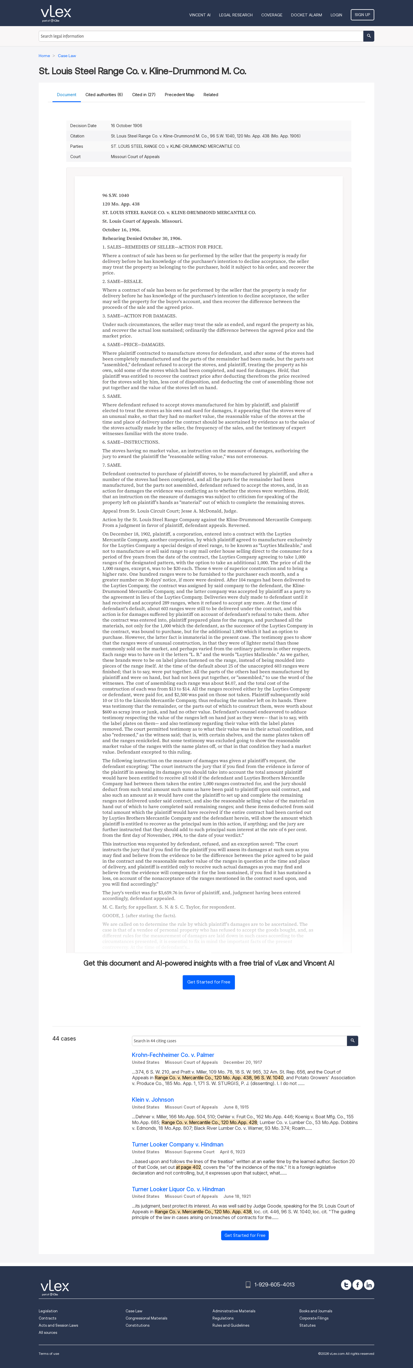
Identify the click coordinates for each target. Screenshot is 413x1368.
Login (336, 15)
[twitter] (346, 1285)
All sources (48, 1332)
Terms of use (49, 1353)
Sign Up (362, 14)
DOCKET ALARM (306, 15)
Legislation (48, 1311)
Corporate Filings (313, 1318)
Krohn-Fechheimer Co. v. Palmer (173, 1055)
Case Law (134, 1311)
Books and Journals (315, 1311)
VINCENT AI (200, 15)
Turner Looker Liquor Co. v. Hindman (178, 1189)
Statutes (307, 1325)
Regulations (223, 1318)
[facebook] (357, 1285)
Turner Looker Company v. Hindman (177, 1144)
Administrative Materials (234, 1311)
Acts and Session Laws (58, 1325)
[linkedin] (369, 1285)
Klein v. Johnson (153, 1100)
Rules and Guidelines (231, 1325)
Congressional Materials (146, 1318)
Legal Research (236, 15)
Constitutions (137, 1325)
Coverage (272, 15)
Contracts (47, 1318)
